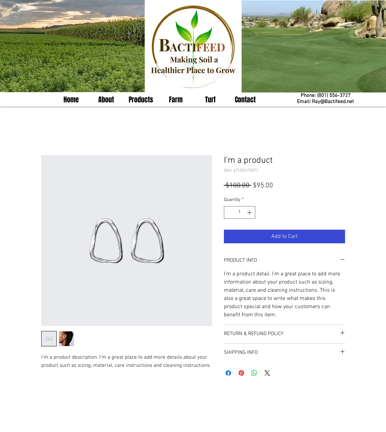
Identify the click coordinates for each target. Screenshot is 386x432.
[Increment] (250, 212)
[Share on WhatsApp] (254, 373)
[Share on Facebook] (228, 373)
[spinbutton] (239, 212)
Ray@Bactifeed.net (333, 102)
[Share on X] (267, 373)
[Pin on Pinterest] (241, 373)
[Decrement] (229, 212)
